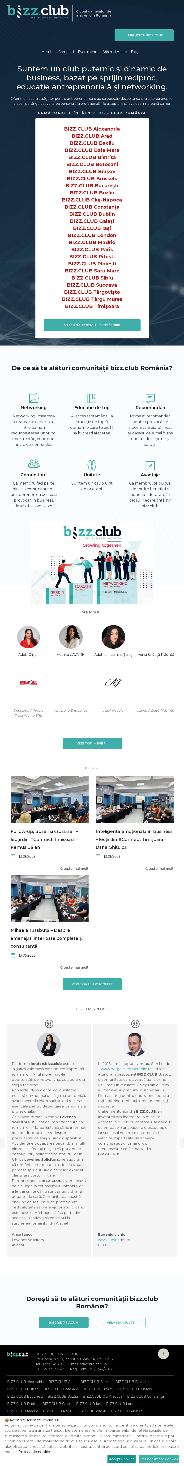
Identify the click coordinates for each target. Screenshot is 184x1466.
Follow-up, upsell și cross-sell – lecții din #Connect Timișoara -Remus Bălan (44, 839)
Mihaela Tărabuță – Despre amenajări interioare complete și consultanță (47, 938)
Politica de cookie (34, 1451)
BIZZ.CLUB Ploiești (92, 264)
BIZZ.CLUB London (92, 235)
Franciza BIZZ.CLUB (145, 35)
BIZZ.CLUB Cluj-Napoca (92, 200)
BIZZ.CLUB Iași (92, 228)
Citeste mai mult (74, 868)
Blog (135, 52)
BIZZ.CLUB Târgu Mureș (92, 299)
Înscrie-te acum (63, 1322)
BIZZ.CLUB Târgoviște (92, 292)
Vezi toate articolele (92, 984)
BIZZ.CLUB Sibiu (92, 278)
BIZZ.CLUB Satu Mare (92, 271)
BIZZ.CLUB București (92, 185)
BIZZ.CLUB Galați (92, 221)
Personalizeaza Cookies (159, 1459)
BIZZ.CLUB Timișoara (92, 306)
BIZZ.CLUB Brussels (92, 178)
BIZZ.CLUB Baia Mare (92, 150)
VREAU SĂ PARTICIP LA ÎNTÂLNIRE (92, 325)
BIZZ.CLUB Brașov (92, 171)
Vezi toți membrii (92, 743)
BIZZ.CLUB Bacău (92, 143)
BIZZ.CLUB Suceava (92, 285)
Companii (66, 52)
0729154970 (52, 1364)
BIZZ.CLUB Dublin (92, 214)
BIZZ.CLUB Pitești (92, 256)
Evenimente (88, 52)
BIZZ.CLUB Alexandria (92, 129)
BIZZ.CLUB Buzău (92, 193)
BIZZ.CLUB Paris (92, 249)
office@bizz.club (93, 1364)
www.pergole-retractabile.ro (126, 1069)
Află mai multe (115, 52)
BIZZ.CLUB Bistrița (92, 157)
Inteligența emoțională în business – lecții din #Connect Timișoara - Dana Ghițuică (134, 839)
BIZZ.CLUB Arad (92, 136)
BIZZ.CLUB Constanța (92, 207)
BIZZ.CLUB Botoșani (92, 164)
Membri (47, 52)
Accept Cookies (121, 1459)
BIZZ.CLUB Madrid (92, 242)
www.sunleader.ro (114, 1240)
